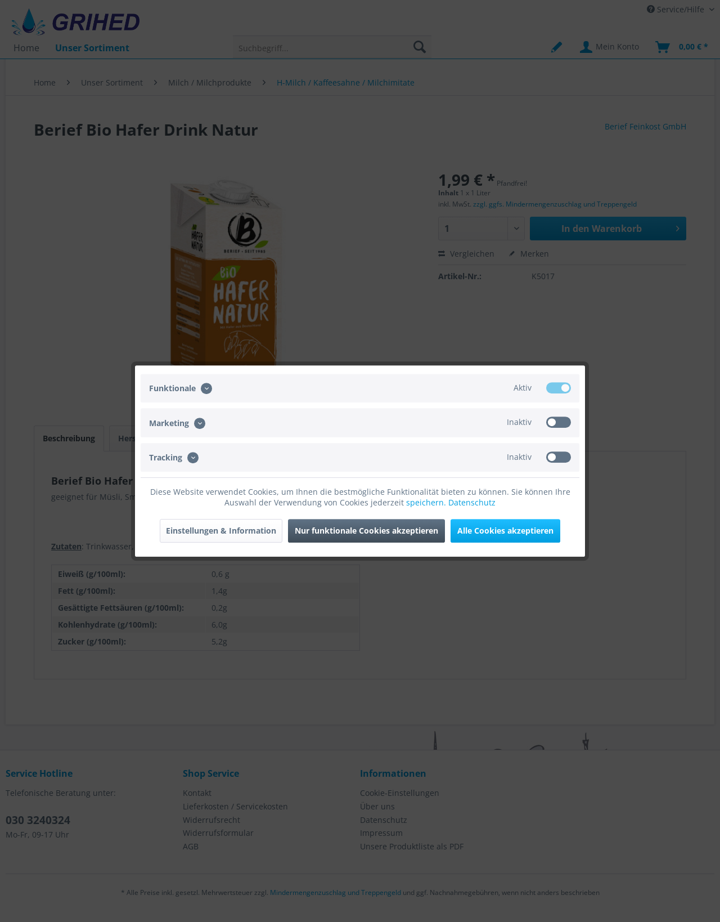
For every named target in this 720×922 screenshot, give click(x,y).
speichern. (427, 502)
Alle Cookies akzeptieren (505, 530)
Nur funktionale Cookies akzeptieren (366, 530)
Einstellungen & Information (221, 530)
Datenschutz (472, 502)
